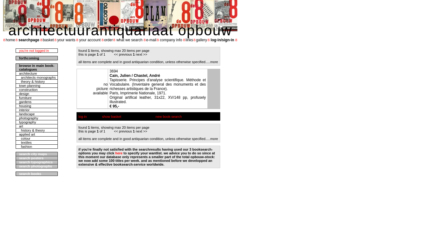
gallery (201, 40)
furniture (25, 98)
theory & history (32, 81)
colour (24, 138)
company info (171, 40)
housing (25, 106)
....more (212, 62)
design (24, 94)
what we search (129, 40)
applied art (27, 134)
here (118, 153)
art (21, 126)
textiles (25, 142)
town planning (29, 86)
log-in (82, 116)
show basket (111, 116)
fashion (25, 146)
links (189, 40)
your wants (66, 40)
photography (28, 118)
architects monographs (37, 77)
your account (90, 40)
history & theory (32, 130)
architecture (28, 73)
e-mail (151, 40)
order (108, 40)
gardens (25, 102)
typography (27, 122)
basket (48, 40)
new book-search (169, 116)
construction (28, 90)
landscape (27, 114)
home (10, 40)
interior (24, 110)
